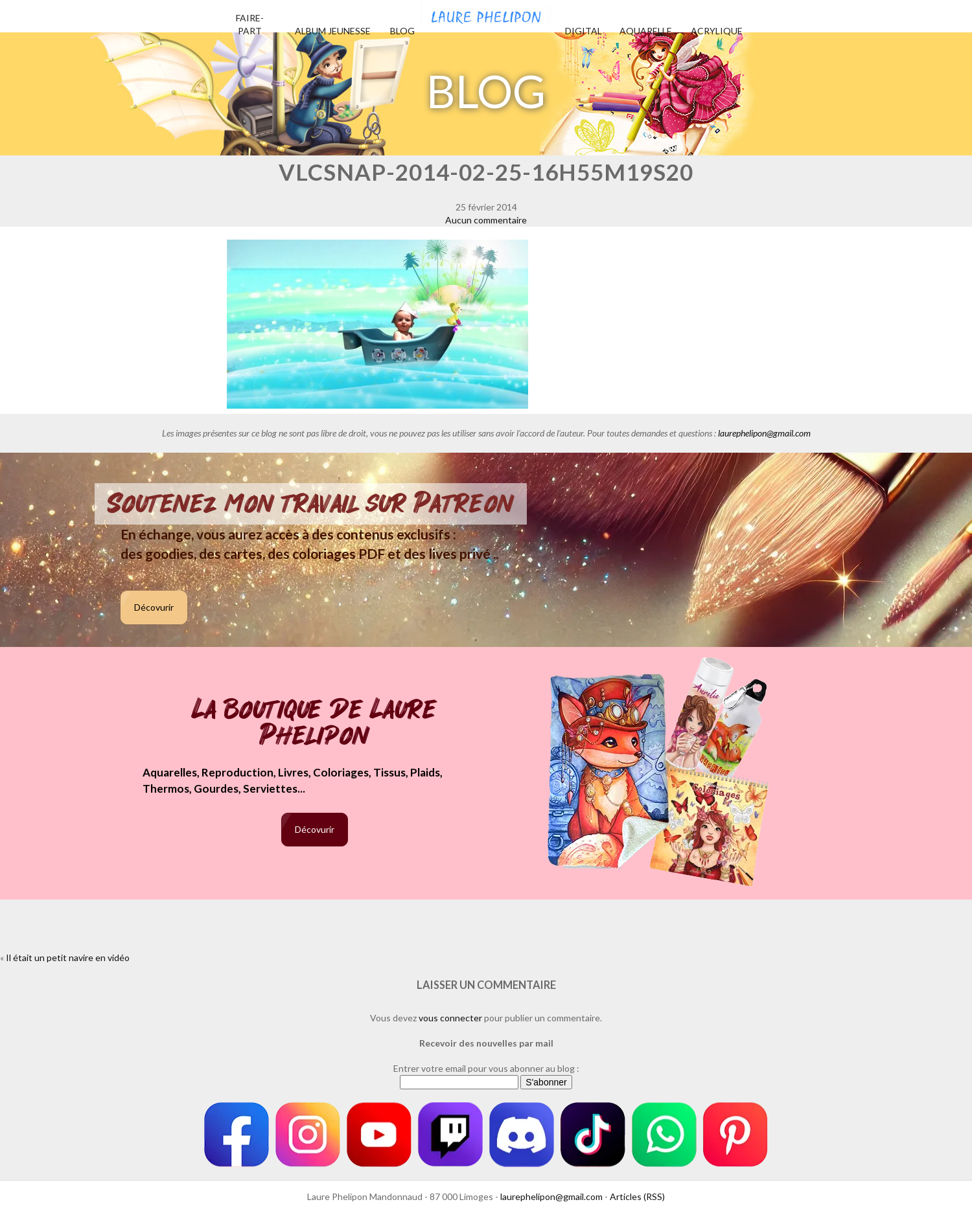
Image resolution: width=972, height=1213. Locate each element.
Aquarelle (645, 30)
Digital (583, 30)
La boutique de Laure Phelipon (314, 724)
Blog (402, 30)
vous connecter (450, 1017)
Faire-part (250, 24)
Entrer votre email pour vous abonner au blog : (486, 1068)
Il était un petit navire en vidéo (68, 957)
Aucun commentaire (486, 219)
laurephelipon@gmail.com (764, 432)
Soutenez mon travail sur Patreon (311, 504)
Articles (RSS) (637, 1196)
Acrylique (717, 30)
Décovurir (154, 607)
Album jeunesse (333, 30)
